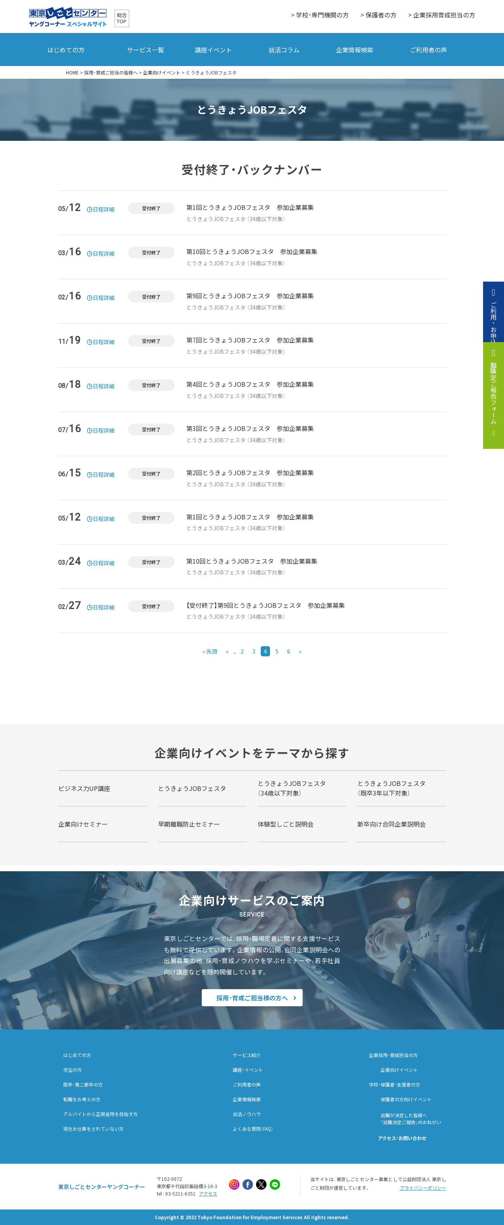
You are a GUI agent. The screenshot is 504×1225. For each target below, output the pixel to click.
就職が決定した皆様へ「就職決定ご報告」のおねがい (411, 1119)
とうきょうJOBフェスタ (192, 788)
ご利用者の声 (428, 49)
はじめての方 (66, 49)
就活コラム (284, 49)
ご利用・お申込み (493, 326)
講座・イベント (248, 1069)
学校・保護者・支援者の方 (394, 1084)
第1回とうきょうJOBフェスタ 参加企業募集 (250, 207)
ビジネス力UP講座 (84, 788)
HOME (72, 72)
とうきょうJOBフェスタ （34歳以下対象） (236, 219)
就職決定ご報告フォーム (493, 393)
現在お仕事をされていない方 (93, 1128)
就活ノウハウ (247, 1114)
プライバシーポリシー (423, 1187)
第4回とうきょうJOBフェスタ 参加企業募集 (250, 384)
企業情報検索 (354, 49)
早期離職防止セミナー (189, 824)
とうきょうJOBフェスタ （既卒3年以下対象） (391, 788)
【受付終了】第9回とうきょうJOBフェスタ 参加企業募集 (265, 605)
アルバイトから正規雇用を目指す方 (100, 1114)
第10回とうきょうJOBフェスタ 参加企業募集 (251, 251)
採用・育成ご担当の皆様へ (111, 72)
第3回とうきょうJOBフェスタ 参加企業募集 (250, 428)
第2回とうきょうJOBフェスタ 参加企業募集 (250, 472)
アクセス (208, 1193)
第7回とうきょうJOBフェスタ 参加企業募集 (250, 339)
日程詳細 (103, 209)
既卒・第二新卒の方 (83, 1084)
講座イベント (213, 49)
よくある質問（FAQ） (253, 1128)
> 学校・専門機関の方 (320, 14)
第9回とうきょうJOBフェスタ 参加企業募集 (250, 295)
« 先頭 (210, 651)
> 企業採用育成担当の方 (441, 14)
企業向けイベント (161, 72)
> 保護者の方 (378, 14)
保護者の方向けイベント (406, 1099)
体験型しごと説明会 (285, 824)
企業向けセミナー (83, 824)
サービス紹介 (247, 1055)
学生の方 (72, 1069)
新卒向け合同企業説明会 (391, 824)
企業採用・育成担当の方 (393, 1055)
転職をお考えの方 (81, 1099)
